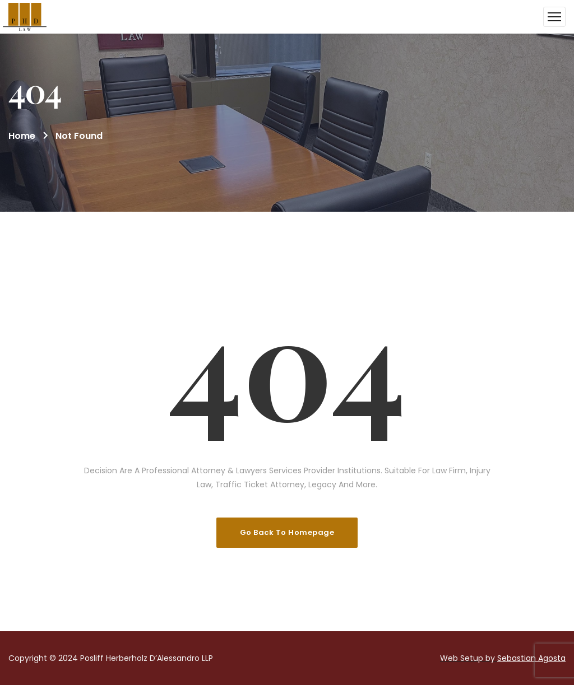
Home (21, 135)
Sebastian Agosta (531, 658)
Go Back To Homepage (287, 532)
